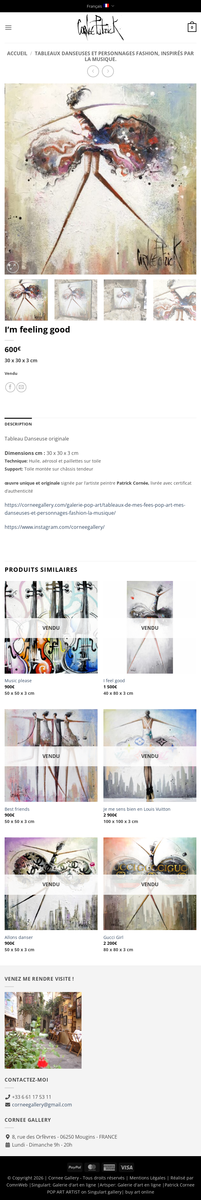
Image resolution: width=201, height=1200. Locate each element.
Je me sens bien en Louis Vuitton (137, 809)
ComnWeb (17, 1185)
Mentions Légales (148, 1178)
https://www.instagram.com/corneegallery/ (55, 527)
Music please (18, 680)
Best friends (17, 809)
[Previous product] (108, 71)
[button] (8, 27)
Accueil (17, 53)
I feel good (114, 680)
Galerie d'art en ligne (74, 1185)
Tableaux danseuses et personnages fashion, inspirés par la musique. (114, 56)
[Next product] (93, 71)
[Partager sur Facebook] (10, 387)
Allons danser (19, 937)
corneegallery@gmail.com (42, 1104)
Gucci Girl (113, 937)
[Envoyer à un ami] (21, 387)
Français (100, 6)
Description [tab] (18, 424)
